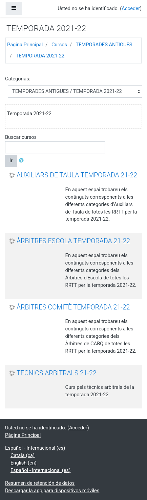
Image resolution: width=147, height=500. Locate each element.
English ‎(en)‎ (23, 463)
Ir (11, 160)
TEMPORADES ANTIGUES (104, 45)
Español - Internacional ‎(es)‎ (35, 448)
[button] (22, 161)
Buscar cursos (21, 137)
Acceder (131, 8)
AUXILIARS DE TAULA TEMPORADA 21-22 (77, 175)
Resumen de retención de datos (40, 483)
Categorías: (17, 79)
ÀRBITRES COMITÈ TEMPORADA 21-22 (73, 307)
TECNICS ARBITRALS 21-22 (57, 373)
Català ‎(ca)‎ (22, 455)
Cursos (59, 45)
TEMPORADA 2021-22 (40, 56)
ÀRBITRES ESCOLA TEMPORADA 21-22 (73, 241)
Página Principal (25, 45)
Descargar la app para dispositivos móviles (52, 491)
